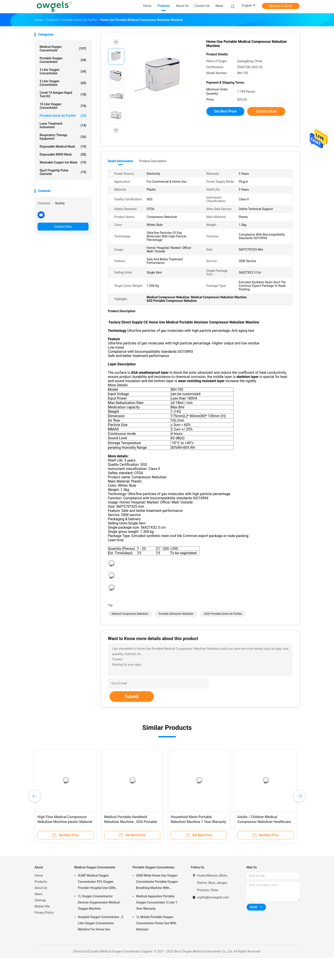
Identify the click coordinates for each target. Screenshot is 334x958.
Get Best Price (225, 111)
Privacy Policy (44, 912)
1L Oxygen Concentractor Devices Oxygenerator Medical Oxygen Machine (99, 902)
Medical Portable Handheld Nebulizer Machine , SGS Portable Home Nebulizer (130, 822)
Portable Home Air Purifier (63, 115)
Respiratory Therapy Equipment (63, 136)
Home (39, 875)
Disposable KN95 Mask (63, 154)
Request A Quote (280, 6)
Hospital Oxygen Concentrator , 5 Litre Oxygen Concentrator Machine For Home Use (100, 923)
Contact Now (63, 226)
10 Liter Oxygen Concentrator (63, 105)
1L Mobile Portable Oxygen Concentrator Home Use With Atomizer (156, 923)
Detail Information (120, 161)
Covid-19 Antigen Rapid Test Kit (63, 94)
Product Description (152, 161)
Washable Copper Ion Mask (63, 162)
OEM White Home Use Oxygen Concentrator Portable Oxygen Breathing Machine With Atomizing (157, 882)
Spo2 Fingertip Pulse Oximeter (63, 172)
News (38, 894)
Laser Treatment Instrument (63, 125)
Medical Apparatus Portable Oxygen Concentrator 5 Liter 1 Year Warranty (156, 902)
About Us (41, 888)
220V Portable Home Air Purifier (223, 613)
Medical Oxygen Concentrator (63, 48)
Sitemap (40, 900)
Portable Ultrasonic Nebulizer (176, 613)
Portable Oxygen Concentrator (63, 60)
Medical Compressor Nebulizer (130, 613)
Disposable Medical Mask (63, 146)
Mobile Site (42, 906)
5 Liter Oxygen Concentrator (63, 82)
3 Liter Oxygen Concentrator (63, 71)
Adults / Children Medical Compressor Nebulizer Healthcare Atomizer (264, 822)
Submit (132, 696)
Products (41, 881)
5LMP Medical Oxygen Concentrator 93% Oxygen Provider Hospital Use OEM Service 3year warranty (96, 882)
